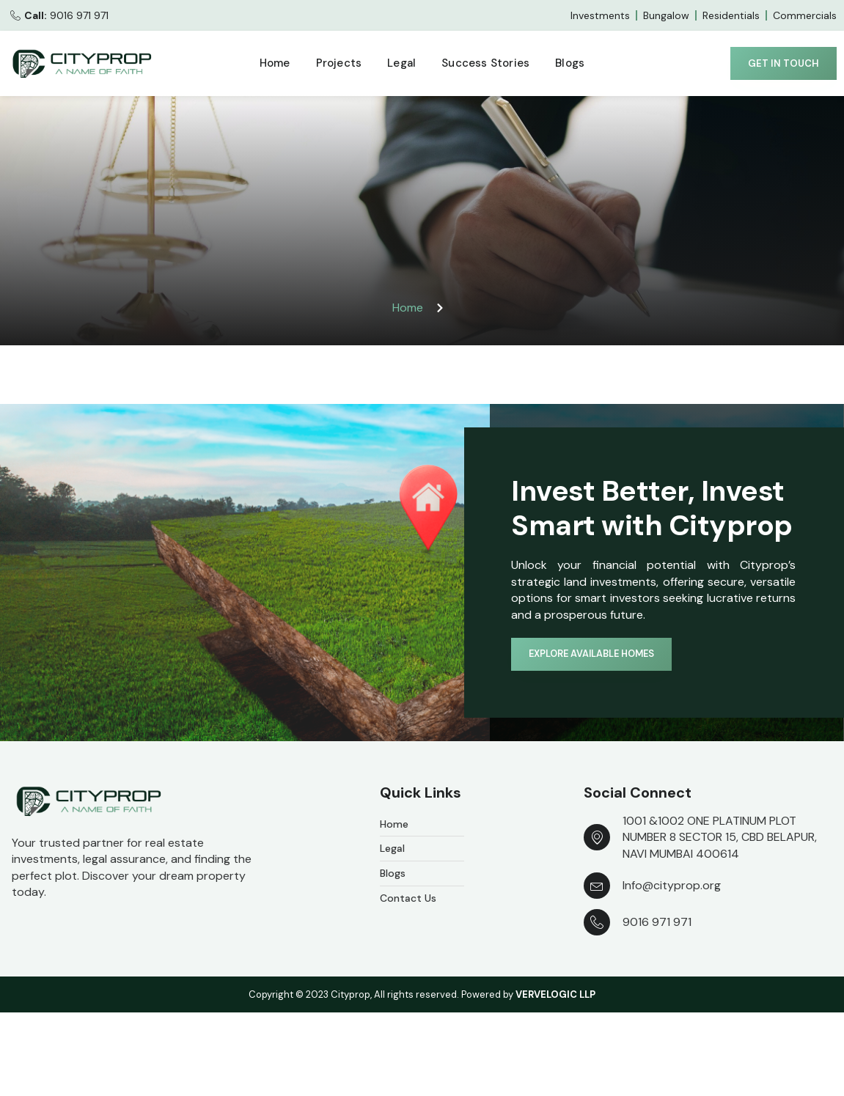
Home (275, 63)
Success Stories (485, 63)
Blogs (569, 63)
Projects (339, 63)
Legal (401, 63)
